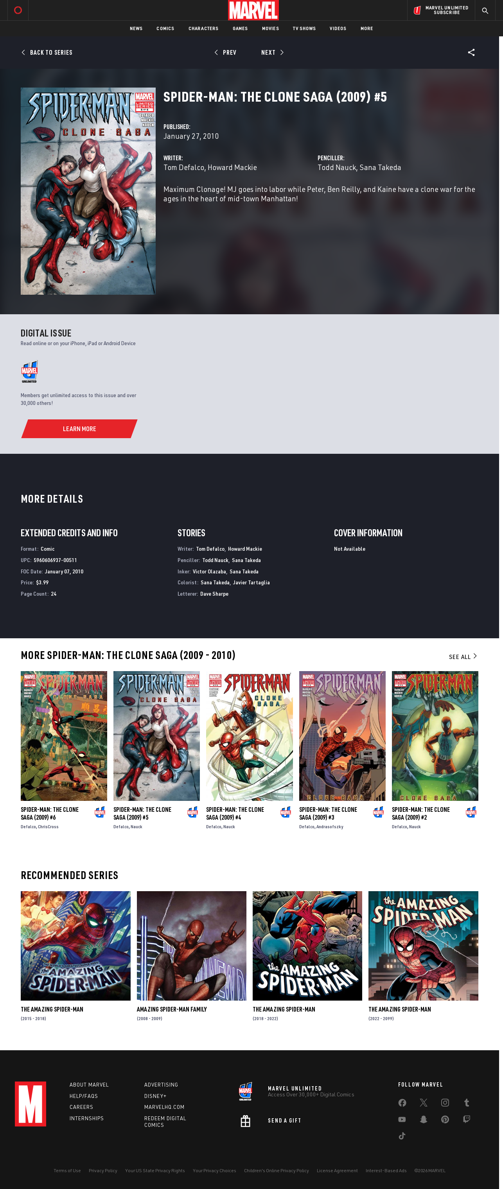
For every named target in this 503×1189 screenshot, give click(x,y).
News (136, 28)
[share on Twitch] (467, 1121)
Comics (165, 28)
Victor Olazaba (209, 571)
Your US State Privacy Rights (155, 1170)
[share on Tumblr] (467, 1104)
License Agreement (337, 1170)
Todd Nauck (337, 167)
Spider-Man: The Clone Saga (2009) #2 (421, 813)
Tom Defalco (183, 167)
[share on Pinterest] (445, 1121)
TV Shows (304, 28)
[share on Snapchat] (424, 1121)
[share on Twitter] (424, 1104)
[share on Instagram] (445, 1104)
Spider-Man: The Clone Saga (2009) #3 (328, 813)
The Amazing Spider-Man (52, 1009)
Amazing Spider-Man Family (172, 1009)
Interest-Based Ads (386, 1170)
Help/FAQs (84, 1096)
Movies (270, 28)
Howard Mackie (232, 167)
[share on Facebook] (402, 1104)
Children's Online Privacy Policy (276, 1170)
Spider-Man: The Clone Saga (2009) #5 (142, 813)
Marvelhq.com (164, 1107)
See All (463, 657)
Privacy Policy (103, 1170)
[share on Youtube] (402, 1121)
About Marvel (89, 1085)
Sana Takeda (380, 167)
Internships (87, 1118)
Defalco (28, 826)
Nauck (136, 826)
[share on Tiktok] (402, 1137)
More (367, 28)
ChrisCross (48, 826)
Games (240, 28)
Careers (81, 1107)
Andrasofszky (329, 826)
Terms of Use (67, 1170)
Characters (204, 28)
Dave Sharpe (214, 593)
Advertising (161, 1085)
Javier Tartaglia (251, 582)
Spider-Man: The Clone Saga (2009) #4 (235, 813)
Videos (338, 28)
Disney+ (155, 1096)
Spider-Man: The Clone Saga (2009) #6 (50, 813)
